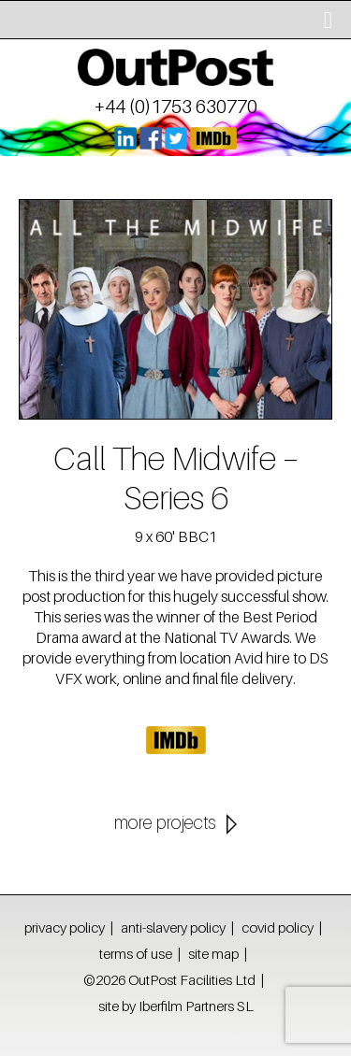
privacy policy (64, 927)
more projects (165, 822)
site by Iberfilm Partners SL (176, 1005)
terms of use (135, 953)
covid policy (277, 927)
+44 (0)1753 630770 (176, 106)
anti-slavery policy (173, 927)
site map (213, 953)
